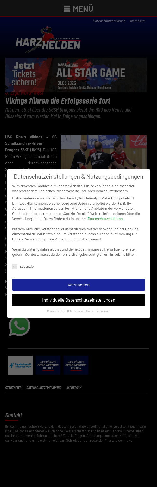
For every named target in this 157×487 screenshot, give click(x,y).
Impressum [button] (103, 304)
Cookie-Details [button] (56, 304)
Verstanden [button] (79, 278)
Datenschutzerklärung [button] (80, 304)
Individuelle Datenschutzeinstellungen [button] (78, 293)
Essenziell (23, 259)
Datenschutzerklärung (105, 212)
